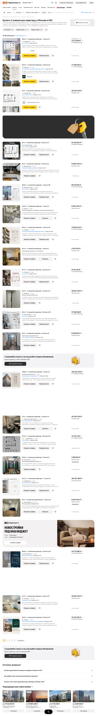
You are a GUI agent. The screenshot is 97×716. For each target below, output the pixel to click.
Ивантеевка (25, 335)
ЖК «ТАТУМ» (25, 43)
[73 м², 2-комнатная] (12, 425)
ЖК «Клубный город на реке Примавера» (33, 621)
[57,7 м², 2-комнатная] (12, 278)
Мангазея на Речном (27, 555)
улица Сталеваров (31, 503)
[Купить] (15, 7)
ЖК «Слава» (25, 146)
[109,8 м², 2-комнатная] (12, 381)
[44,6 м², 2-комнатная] (12, 215)
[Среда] (69, 7)
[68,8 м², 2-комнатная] (12, 560)
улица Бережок (33, 335)
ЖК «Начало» (25, 189)
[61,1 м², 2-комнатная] (12, 605)
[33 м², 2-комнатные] (12, 508)
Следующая (21, 640)
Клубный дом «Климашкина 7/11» (30, 376)
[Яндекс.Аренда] (61, 7)
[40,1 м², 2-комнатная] (12, 257)
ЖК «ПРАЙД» (25, 440)
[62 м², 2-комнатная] (12, 102)
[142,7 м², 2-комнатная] (12, 487)
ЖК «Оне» (24, 316)
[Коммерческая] (28, 7)
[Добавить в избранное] (53, 56)
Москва (24, 295)
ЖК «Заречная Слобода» (28, 337)
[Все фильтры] (4, 12)
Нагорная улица (30, 295)
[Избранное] (52, 2)
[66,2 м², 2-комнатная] (12, 50)
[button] (55, 2)
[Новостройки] (7, 7)
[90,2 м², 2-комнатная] (12, 76)
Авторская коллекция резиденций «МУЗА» (33, 69)
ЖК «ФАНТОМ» (26, 482)
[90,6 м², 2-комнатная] (12, 194)
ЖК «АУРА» (25, 274)
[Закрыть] (93, 12)
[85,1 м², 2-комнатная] (12, 321)
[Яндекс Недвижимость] (12, 3)
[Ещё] (46, 29)
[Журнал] (43, 7)
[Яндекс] (4, 3)
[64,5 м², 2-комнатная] (12, 626)
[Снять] (20, 7)
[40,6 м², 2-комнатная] (12, 466)
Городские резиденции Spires (30, 168)
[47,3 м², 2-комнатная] (12, 445)
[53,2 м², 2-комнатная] (12, 300)
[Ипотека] (36, 7)
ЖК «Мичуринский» (27, 420)
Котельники (25, 461)
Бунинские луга (26, 600)
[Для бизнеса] (51, 7)
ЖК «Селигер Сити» (27, 94)
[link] (91, 2)
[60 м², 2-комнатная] (12, 342)
